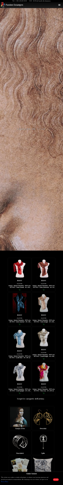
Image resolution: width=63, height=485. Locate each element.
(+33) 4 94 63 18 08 (21, 1)
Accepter (56, 479)
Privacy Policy (4, 481)
